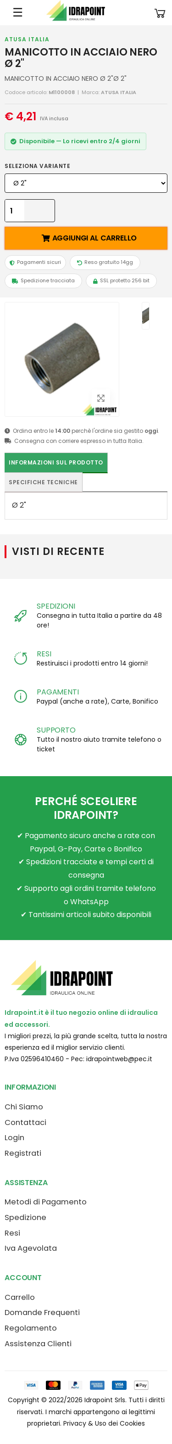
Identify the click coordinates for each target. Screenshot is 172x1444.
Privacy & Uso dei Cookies (104, 1423)
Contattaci (25, 1122)
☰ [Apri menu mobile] (17, 12)
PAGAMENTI (58, 692)
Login (14, 1137)
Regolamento (31, 1328)
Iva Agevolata (31, 1248)
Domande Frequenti (42, 1312)
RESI (44, 654)
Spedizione (25, 1217)
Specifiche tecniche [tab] (43, 482)
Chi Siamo (24, 1107)
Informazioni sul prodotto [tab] (56, 462)
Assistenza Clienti (38, 1343)
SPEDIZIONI (56, 606)
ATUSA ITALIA (27, 39)
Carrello (20, 1297)
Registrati (23, 1153)
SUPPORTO (56, 730)
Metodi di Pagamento (46, 1202)
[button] (160, 12)
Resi (12, 1233)
